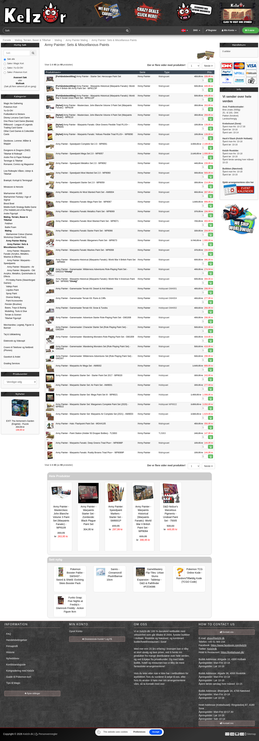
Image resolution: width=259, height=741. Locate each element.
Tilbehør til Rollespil (13, 154)
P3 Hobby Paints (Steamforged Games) (19, 281)
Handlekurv (238, 44)
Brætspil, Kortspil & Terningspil (18, 180)
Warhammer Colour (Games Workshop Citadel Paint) (18, 235)
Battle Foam (10, 227)
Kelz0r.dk (28, 734)
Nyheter (20, 394)
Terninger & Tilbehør (13, 161)
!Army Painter (144, 76)
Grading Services (12, 363)
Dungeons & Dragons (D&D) (17, 150)
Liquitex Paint (11, 290)
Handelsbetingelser (16, 640)
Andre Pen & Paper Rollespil (17, 157)
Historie (10, 652)
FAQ (8, 633)
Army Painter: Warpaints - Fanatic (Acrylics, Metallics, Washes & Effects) (17, 254)
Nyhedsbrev (12, 658)
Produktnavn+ (53, 72)
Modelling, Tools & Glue (15, 311)
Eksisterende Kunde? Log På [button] (97, 639)
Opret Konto (75, 631)
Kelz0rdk (212, 648)
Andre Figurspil (11, 213)
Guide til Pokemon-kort (18, 676)
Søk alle (9, 59)
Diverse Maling (12, 297)
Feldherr (8, 223)
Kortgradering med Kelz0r (20, 670)
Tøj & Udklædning (12, 334)
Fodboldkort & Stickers (14, 114)
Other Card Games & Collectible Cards (19, 132)
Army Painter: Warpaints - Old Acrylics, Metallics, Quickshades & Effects (20, 273)
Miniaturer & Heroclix (13, 187)
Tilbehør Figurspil (12, 318)
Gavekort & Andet (12, 357)
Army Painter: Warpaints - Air (19, 267)
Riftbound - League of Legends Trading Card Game (18, 126)
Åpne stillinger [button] (32, 693)
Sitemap (251, 734)
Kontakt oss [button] (226, 632)
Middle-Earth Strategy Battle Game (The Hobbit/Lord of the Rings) (20, 208)
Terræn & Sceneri (12, 315)
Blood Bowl (9, 203)
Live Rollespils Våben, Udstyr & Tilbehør (18, 172)
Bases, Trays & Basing (15, 307)
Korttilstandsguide (16, 664)
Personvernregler (46, 734)
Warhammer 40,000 (13, 193)
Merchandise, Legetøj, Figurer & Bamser (19, 326)
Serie (142, 72)
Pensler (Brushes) (13, 304)
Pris (209, 72)
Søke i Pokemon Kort (15, 72)
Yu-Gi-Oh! (8, 110)
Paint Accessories (13, 300)
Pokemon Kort (10, 107)
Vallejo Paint (11, 286)
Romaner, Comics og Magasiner (19, 164)
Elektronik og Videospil (14, 341)
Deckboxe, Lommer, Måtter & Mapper (17, 142)
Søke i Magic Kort (14, 63)
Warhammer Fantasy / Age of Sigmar (17, 198)
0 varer (249, 30)
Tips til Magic (13, 683)
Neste (208, 65)
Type (167, 72)
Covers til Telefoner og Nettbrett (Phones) (18, 349)
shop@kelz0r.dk (215, 638)
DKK (196, 30)
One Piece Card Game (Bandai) (19, 121)
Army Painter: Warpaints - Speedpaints (17, 262)
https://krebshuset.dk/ (232, 652)
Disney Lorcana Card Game (17, 117)
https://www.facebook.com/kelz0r (229, 645)
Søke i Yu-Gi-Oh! (13, 68)
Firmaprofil (12, 646)
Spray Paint (10, 293)
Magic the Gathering (13, 103)
